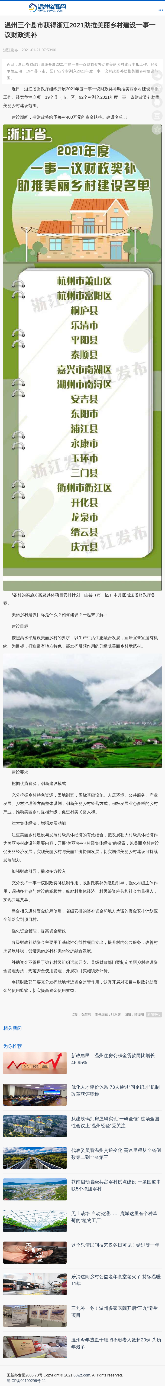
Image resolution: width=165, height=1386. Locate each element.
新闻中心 (153, 1014)
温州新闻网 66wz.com (44, 1002)
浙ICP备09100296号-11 (26, 1381)
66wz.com (82, 1375)
